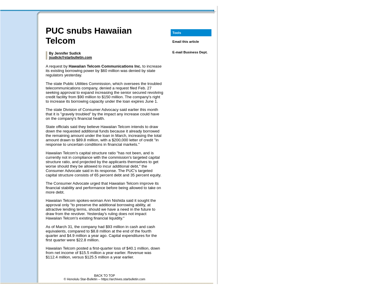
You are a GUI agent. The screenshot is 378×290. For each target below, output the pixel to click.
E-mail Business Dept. (190, 52)
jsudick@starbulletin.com (70, 57)
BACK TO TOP (104, 275)
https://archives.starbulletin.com (123, 279)
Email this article (185, 41)
